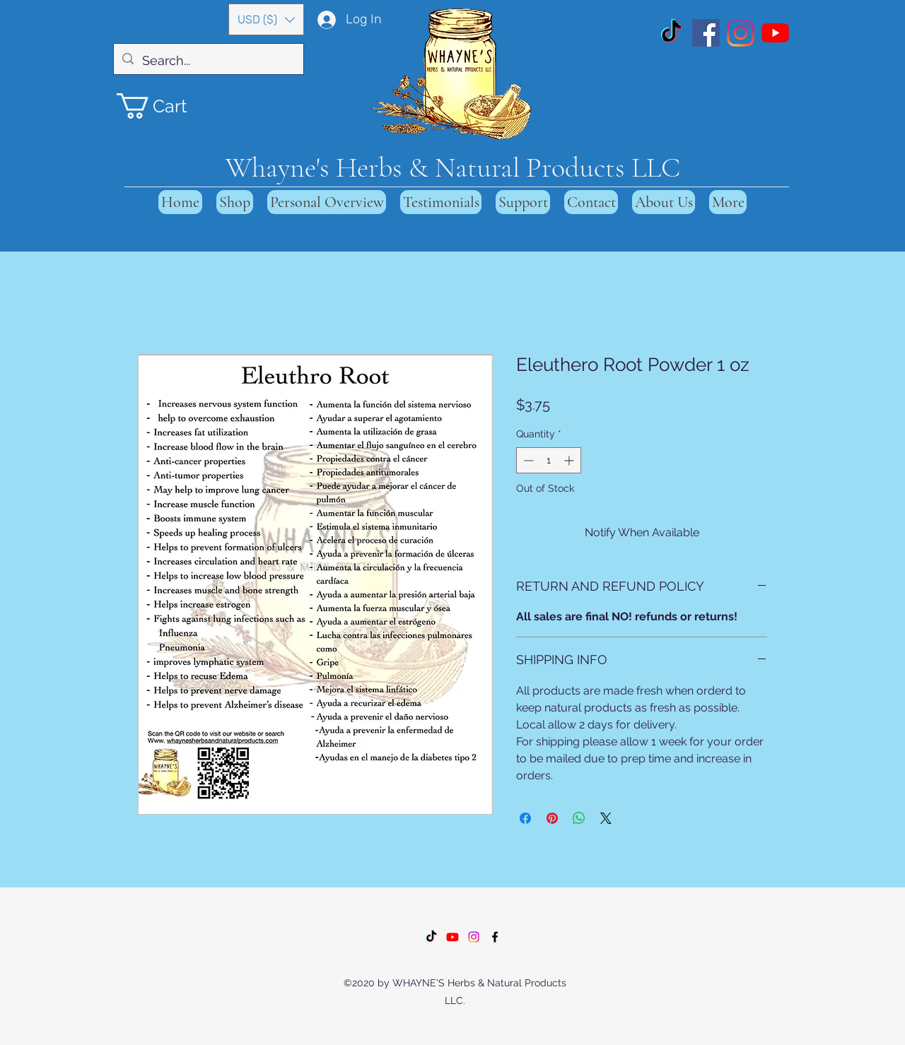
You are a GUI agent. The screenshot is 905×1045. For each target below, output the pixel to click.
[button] (266, 19)
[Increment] (570, 460)
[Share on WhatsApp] (579, 818)
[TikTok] (671, 33)
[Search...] (208, 61)
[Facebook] (706, 33)
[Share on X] (605, 818)
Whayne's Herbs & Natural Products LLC (453, 167)
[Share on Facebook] (525, 818)
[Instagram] (740, 33)
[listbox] (266, 19)
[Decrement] (527, 460)
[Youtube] (452, 937)
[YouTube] (775, 33)
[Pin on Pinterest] (552, 818)
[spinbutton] (548, 460)
